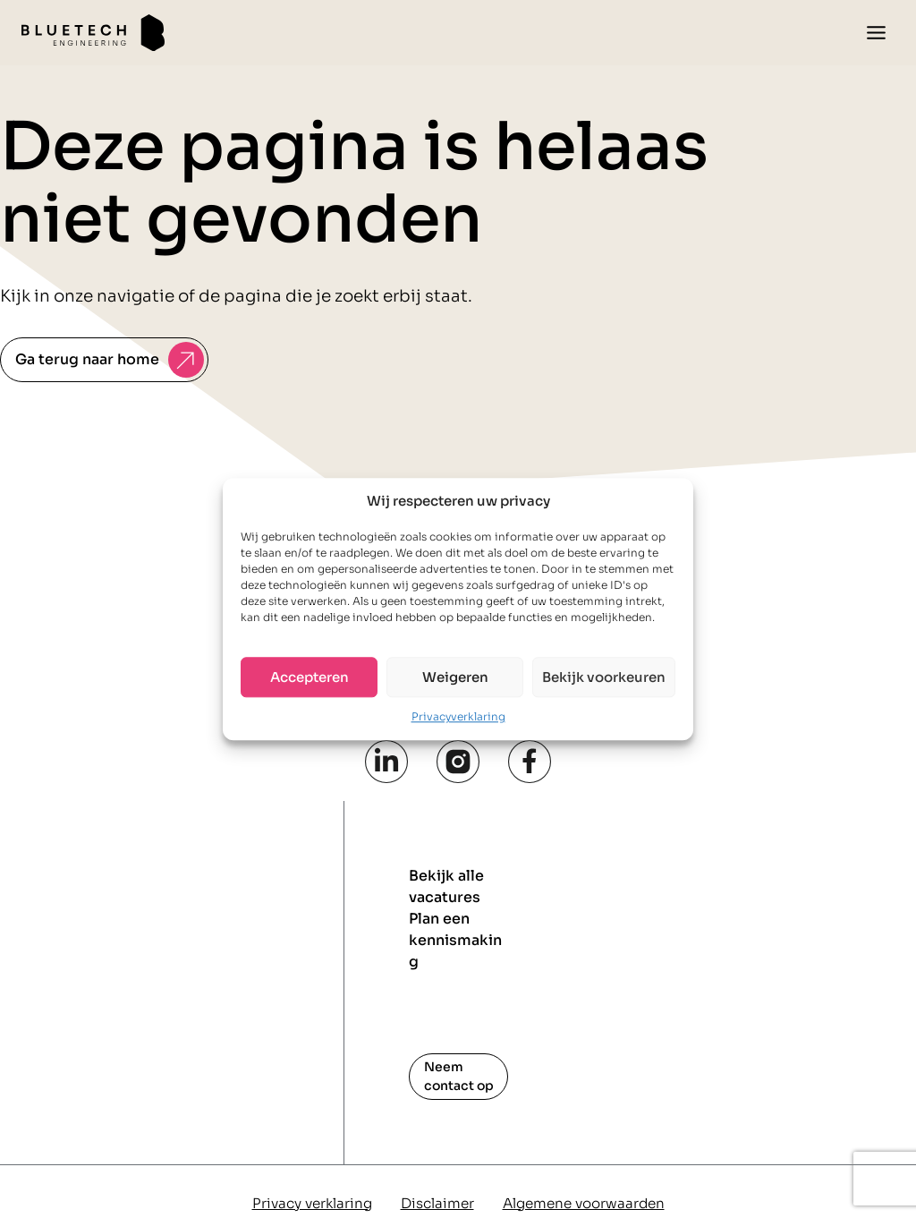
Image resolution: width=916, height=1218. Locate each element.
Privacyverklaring (458, 716)
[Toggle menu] (876, 32)
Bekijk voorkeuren (604, 677)
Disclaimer (437, 1203)
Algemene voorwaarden (584, 1203)
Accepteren (309, 677)
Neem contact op (459, 1076)
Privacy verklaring (312, 1203)
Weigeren (455, 677)
